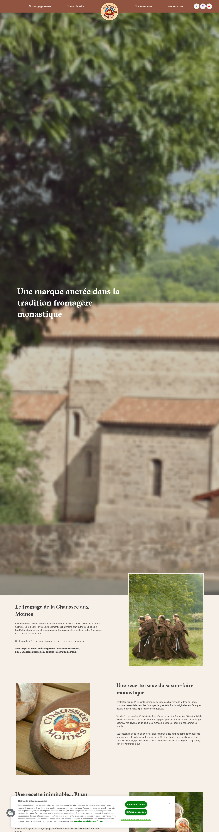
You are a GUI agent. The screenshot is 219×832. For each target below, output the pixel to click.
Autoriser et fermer (136, 804)
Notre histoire (75, 6)
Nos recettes (175, 6)
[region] (93, 812)
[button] (10, 812)
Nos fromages (143, 6)
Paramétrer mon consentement (136, 819)
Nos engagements (40, 6)
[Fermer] (169, 803)
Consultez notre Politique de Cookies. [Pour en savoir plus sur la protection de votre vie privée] (89, 821)
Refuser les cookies (136, 812)
